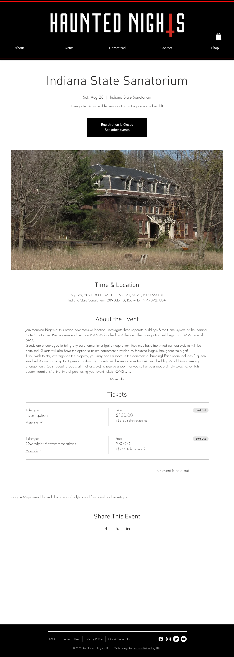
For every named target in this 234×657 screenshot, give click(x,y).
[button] (219, 36)
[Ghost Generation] (119, 639)
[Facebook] (161, 639)
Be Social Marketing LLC (146, 648)
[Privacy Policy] (94, 639)
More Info (117, 379)
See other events (117, 130)
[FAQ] (52, 638)
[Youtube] (184, 639)
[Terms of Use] (71, 639)
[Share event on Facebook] (106, 528)
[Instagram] (168, 639)
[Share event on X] (117, 528)
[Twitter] (176, 639)
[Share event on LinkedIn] (128, 528)
